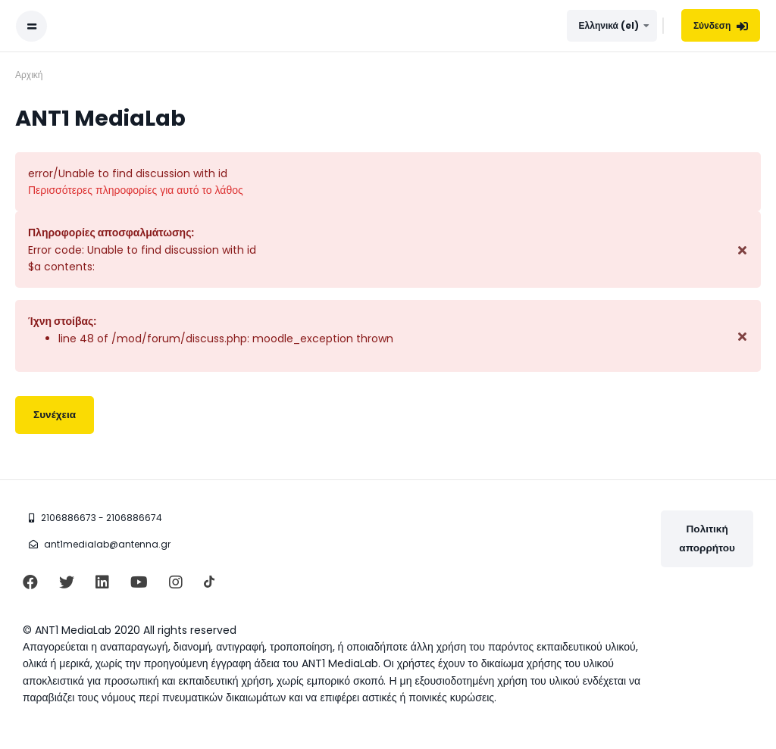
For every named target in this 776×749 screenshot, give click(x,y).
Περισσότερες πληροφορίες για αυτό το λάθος (135, 190)
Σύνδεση (721, 25)
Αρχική (28, 74)
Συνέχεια (54, 414)
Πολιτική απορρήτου (707, 538)
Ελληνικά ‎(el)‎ (609, 25)
